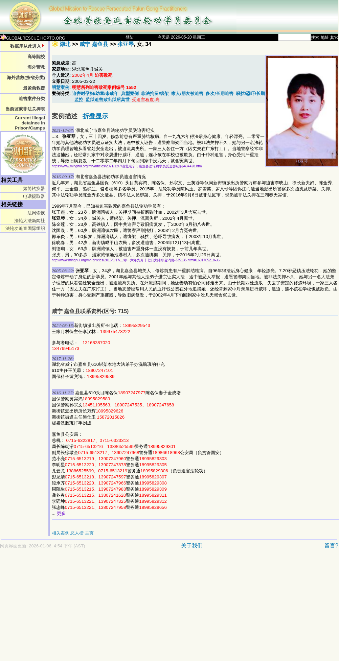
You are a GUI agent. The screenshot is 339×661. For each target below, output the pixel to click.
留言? (331, 545)
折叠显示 (95, 116)
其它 (334, 37)
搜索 (315, 37)
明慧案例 (60, 87)
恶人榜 (77, 533)
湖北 (65, 44)
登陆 (130, 37)
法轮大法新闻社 (29, 220)
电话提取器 (34, 196)
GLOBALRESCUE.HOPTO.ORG (32, 38)
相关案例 (60, 533)
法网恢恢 (36, 212)
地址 (325, 37)
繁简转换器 (34, 188)
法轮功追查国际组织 (25, 228)
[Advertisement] (130, 608)
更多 (61, 513)
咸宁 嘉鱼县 (94, 44)
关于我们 (192, 545)
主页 (89, 533)
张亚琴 (125, 44)
